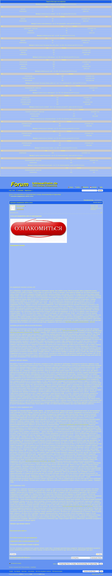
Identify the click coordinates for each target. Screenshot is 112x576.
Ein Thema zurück (16, 557)
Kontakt (11, 571)
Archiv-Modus (31, 571)
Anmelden (20, 190)
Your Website (17, 571)
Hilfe (101, 187)
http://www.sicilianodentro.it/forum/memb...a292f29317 (25, 332)
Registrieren (28, 190)
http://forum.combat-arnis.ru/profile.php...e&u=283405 (40, 461)
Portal (71, 187)
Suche (78, 187)
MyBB (30, 574)
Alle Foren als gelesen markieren (43, 571)
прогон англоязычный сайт (70, 330)
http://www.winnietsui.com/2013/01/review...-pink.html (80, 322)
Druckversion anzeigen (16, 563)
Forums (11, 194)
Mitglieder (85, 187)
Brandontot (20, 206)
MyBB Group (42, 574)
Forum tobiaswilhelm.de (19, 194)
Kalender (94, 187)
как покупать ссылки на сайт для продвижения (23, 537)
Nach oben (24, 571)
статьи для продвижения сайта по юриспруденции (74, 424)
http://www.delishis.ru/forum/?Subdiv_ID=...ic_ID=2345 (78, 506)
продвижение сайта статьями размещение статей (24, 541)
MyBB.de (21, 574)
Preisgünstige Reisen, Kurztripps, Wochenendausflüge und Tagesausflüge (43, 194)
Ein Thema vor (26, 557)
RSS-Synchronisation (57, 571)
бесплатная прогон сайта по (18, 530)
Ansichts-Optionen (97, 202)
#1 (101, 212)
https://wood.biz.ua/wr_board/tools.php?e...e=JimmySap (70, 379)
